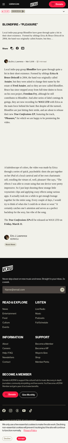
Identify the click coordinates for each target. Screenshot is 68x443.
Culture (6, 322)
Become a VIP (41, 348)
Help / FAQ (7, 353)
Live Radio (40, 309)
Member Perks (42, 362)
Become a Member (44, 343)
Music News (10, 244)
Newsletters (8, 357)
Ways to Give (41, 353)
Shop (37, 357)
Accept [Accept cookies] (21, 438)
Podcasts (39, 318)
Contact (6, 362)
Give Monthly (28, 394)
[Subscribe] (62, 290)
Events (5, 327)
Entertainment (9, 313)
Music (38, 313)
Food (4, 318)
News (5, 309)
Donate (57, 4)
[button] (18, 11)
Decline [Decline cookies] (7, 438)
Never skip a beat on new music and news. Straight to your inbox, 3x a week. (33, 280)
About (5, 343)
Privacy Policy (30, 430)
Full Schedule (41, 322)
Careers (6, 348)
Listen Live (14, 4)
